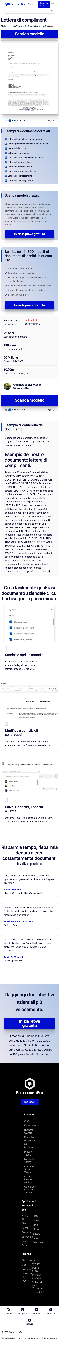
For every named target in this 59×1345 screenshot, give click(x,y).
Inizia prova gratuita (29, 1023)
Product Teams (28, 1153)
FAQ (24, 1280)
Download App (27, 1275)
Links (35, 1225)
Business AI (26, 1218)
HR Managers (29, 1146)
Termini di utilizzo (8, 1338)
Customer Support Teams (29, 1169)
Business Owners (28, 1131)
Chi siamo (27, 1260)
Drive (24, 1245)
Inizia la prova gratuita (29, 234)
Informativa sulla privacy (29, 1338)
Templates (38, 1242)
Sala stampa (36, 1262)
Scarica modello (29, 34)
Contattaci (27, 1269)
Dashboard (27, 1236)
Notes (36, 1229)
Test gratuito (29, 1102)
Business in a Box (16, 1332)
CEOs (27, 1121)
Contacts (26, 1232)
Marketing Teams (29, 1160)
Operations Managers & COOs (29, 1189)
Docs (24, 1241)
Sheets (36, 1233)
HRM (35, 1216)
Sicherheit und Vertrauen (37, 1285)
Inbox (36, 1220)
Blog (24, 1265)
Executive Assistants (29, 1139)
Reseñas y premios (37, 1276)
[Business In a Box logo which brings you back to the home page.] (15, 4)
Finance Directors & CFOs (29, 1179)
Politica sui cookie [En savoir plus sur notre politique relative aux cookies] (49, 1338)
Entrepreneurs (29, 1125)
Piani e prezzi (35, 1269)
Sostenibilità (38, 1292)
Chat (24, 1223)
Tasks (36, 1238)
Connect (26, 1228)
